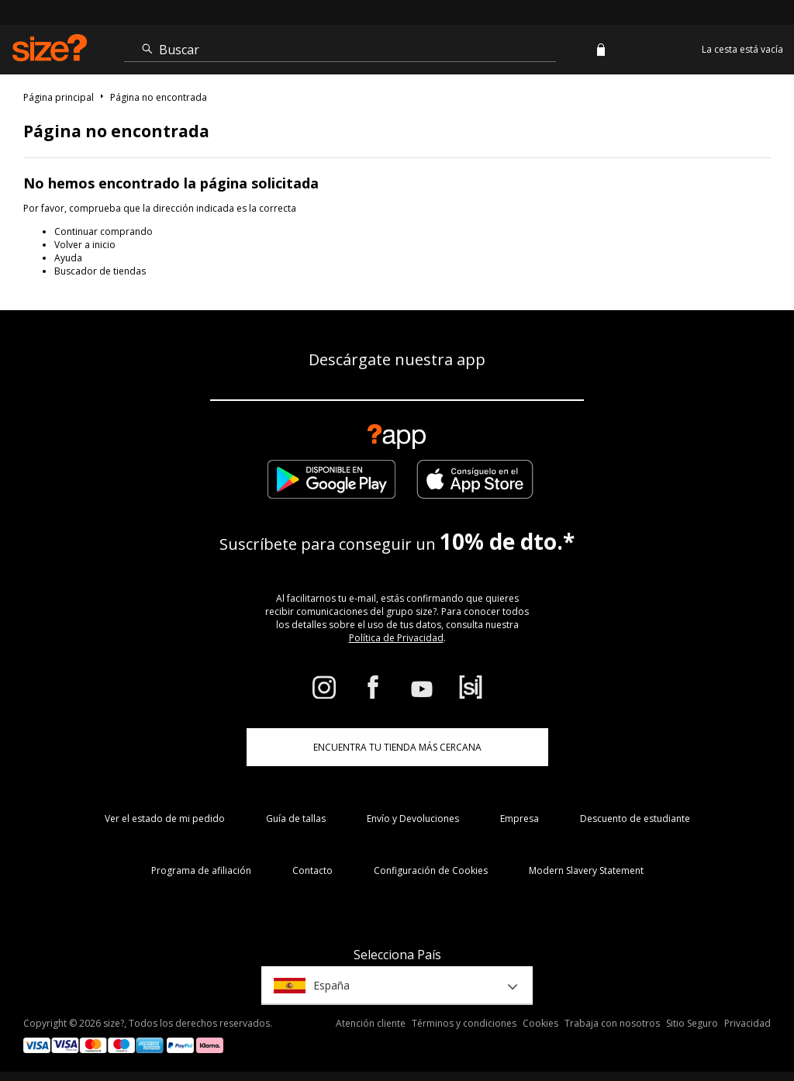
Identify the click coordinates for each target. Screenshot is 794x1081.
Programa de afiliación (201, 870)
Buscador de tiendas (100, 271)
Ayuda (68, 257)
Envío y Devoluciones (413, 818)
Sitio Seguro (692, 1023)
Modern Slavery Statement (586, 870)
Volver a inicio (85, 244)
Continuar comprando (103, 231)
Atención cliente (371, 1023)
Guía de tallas (296, 818)
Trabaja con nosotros (612, 1023)
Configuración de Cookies (431, 870)
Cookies (540, 1023)
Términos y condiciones (464, 1023)
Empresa (519, 818)
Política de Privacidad (396, 637)
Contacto (312, 870)
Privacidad (747, 1023)
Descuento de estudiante (635, 818)
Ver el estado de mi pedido (165, 818)
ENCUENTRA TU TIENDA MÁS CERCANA (397, 747)
